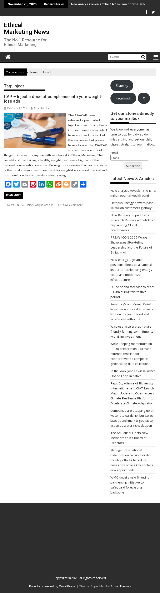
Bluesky (121, 85)
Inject (30, 205)
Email (114, 152)
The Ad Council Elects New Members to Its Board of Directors (129, 438)
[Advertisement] (31, 540)
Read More (13, 195)
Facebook (123, 98)
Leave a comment (72, 205)
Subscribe (133, 166)
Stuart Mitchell (40, 108)
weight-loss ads (44, 205)
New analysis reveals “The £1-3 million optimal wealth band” (88, 4)
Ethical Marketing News (26, 28)
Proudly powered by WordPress (52, 586)
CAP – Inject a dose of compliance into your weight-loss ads (53, 99)
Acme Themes (121, 586)
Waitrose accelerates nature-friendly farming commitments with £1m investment (131, 331)
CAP (23, 205)
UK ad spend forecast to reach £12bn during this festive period (132, 292)
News (10, 205)
